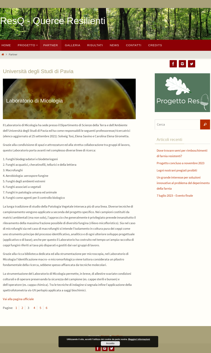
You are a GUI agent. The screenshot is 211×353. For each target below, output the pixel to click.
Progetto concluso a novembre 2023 (180, 163)
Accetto (110, 343)
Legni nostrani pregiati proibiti (177, 170)
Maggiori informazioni (139, 339)
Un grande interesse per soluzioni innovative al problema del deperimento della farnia (183, 183)
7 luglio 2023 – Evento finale (175, 195)
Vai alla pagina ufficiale (18, 299)
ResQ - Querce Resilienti (52, 20)
